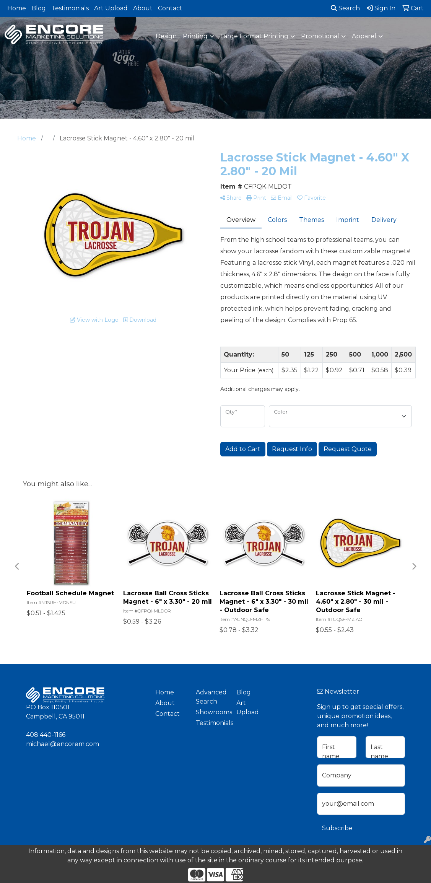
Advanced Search (211, 697)
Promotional (320, 36)
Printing (195, 36)
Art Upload (111, 8)
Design (166, 36)
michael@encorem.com (62, 744)
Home (16, 8)
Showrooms (211, 712)
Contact (170, 8)
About (143, 8)
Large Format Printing (254, 36)
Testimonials (70, 8)
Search (345, 8)
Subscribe (337, 828)
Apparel (364, 36)
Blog (38, 8)
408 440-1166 (45, 734)
